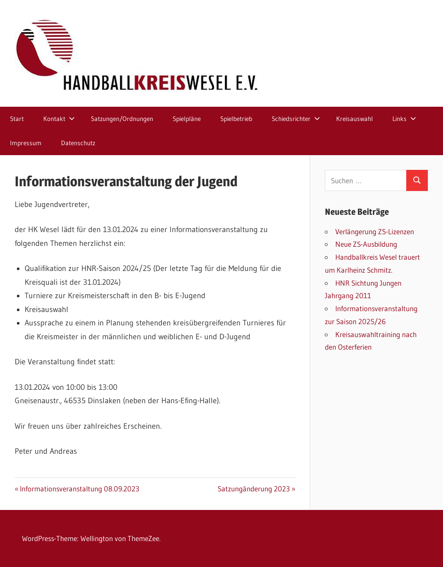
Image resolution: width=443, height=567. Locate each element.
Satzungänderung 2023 (254, 488)
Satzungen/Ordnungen (122, 119)
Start (17, 119)
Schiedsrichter (296, 119)
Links (404, 119)
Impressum (26, 143)
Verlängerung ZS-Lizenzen (374, 231)
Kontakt (59, 119)
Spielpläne (187, 119)
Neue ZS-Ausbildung (366, 243)
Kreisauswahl (354, 119)
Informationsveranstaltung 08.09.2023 (79, 488)
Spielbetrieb (236, 119)
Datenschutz (78, 143)
